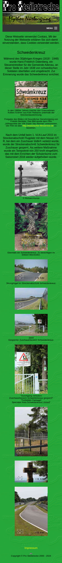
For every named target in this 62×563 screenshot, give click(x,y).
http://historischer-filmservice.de (38, 125)
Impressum (30, 548)
